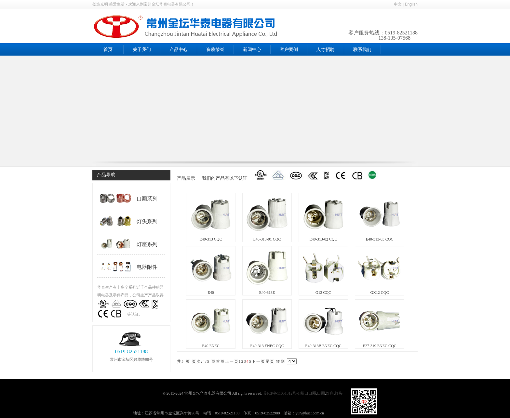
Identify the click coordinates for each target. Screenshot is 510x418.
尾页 (270, 361)
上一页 (232, 361)
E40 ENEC (211, 346)
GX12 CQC (379, 292)
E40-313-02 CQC (323, 239)
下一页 (258, 361)
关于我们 (142, 49)
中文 (398, 4)
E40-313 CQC (211, 239)
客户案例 (289, 49)
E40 (211, 292)
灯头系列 (128, 221)
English (411, 4)
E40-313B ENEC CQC (323, 346)
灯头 (339, 393)
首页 (108, 49)
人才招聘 (325, 49)
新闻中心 (252, 49)
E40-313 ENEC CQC (267, 346)
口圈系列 (128, 198)
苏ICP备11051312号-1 (281, 393)
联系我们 (362, 49)
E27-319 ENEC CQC (379, 346)
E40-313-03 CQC (380, 239)
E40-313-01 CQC (267, 239)
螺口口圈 (308, 393)
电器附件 (128, 266)
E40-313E (267, 292)
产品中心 (178, 49)
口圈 (321, 393)
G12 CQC (323, 292)
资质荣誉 (215, 49)
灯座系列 (128, 244)
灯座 (330, 393)
